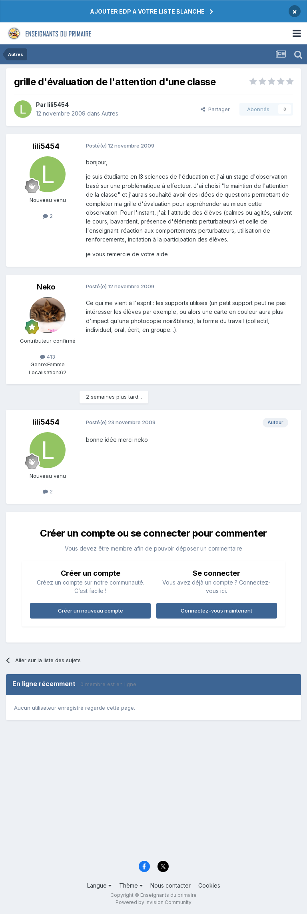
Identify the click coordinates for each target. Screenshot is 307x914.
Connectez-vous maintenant (216, 610)
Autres (110, 113)
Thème (131, 885)
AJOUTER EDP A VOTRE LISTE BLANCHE (147, 11)
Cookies (209, 885)
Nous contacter (170, 885)
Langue (99, 885)
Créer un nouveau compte (90, 610)
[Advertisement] (153, 794)
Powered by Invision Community (153, 902)
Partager (215, 109)
